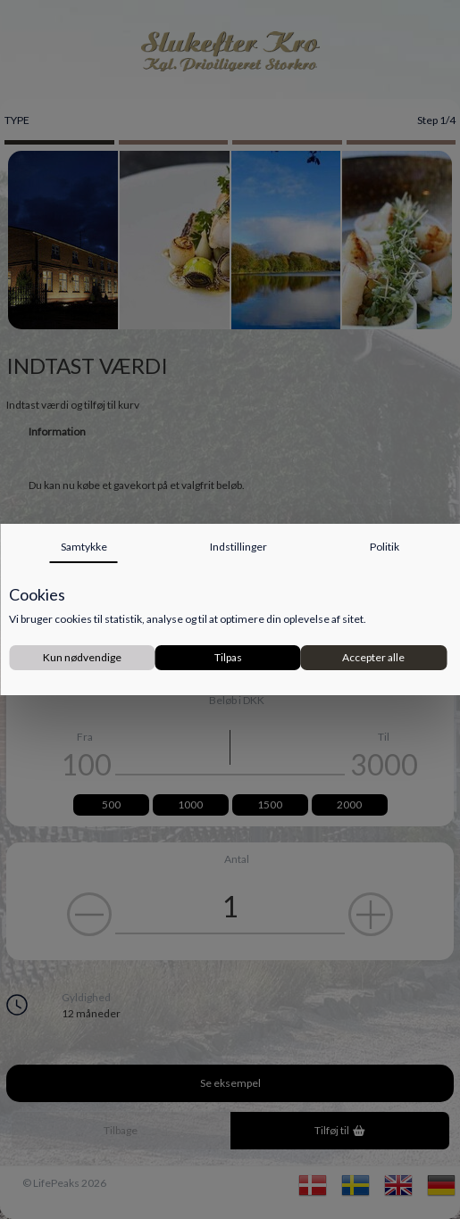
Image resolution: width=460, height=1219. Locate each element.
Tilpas (228, 657)
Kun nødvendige (82, 657)
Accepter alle (373, 657)
